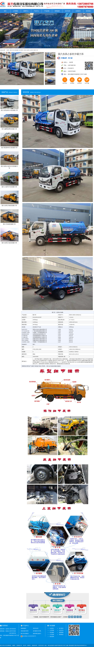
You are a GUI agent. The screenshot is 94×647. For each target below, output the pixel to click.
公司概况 (15, 11)
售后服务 (52, 632)
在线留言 (78, 11)
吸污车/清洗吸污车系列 (16, 50)
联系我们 (88, 11)
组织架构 (52, 636)
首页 (5, 11)
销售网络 (61, 632)
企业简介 (52, 628)
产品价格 (46, 11)
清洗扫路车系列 (24, 631)
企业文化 (61, 630)
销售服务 (57, 11)
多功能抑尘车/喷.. (37, 631)
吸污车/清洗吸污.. (25, 633)
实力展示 (61, 628)
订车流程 (52, 634)
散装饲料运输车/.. (37, 633)
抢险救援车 (23, 628)
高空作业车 (35, 628)
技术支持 (67, 11)
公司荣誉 (52, 630)
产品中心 (36, 11)
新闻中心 (26, 11)
